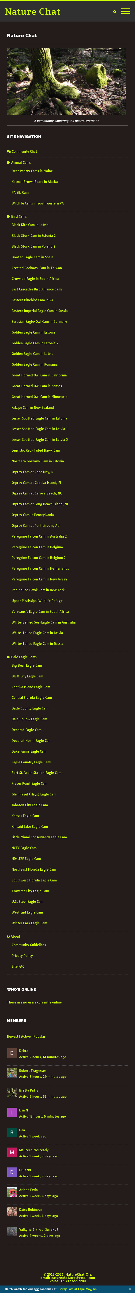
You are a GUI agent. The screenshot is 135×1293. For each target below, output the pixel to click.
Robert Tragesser (32, 1071)
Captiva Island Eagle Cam (31, 687)
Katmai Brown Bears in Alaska (35, 182)
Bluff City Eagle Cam (27, 676)
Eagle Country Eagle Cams (32, 762)
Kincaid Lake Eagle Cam (30, 827)
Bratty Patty (28, 1090)
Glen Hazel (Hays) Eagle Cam (34, 794)
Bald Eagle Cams (22, 657)
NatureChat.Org (78, 1274)
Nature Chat (33, 11)
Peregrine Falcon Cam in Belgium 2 (39, 558)
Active (26, 1036)
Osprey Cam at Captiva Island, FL (36, 483)
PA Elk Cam (20, 192)
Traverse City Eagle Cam (30, 891)
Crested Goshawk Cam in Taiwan (37, 268)
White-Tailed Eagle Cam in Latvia (37, 633)
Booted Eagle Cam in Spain (32, 257)
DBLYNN (25, 1170)
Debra (23, 1051)
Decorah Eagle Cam (26, 730)
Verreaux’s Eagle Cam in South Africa (40, 611)
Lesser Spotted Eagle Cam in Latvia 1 (40, 429)
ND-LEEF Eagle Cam (26, 859)
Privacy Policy (22, 956)
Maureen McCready (34, 1150)
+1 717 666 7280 (73, 1281)
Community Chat (22, 151)
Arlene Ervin (28, 1190)
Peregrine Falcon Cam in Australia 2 (39, 536)
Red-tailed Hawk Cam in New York (38, 590)
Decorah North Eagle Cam (31, 741)
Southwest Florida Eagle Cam (34, 880)
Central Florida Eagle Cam (32, 697)
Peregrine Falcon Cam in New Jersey (39, 579)
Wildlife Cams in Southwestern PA (38, 203)
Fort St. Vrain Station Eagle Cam (36, 773)
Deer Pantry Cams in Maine (32, 171)
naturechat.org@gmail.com (73, 1278)
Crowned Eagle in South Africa (35, 279)
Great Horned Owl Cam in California (39, 375)
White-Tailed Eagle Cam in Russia (37, 644)
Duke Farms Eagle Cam (29, 751)
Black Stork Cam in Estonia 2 (34, 236)
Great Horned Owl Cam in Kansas (37, 386)
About (13, 936)
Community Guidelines (29, 945)
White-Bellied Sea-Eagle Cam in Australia (44, 622)
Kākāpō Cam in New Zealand (33, 407)
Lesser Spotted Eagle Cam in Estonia (39, 418)
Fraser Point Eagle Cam (29, 783)
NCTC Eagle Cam (24, 848)
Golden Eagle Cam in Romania (35, 364)
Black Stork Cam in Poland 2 (33, 246)
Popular (39, 1036)
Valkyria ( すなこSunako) (38, 1229)
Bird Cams (17, 216)
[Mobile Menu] (125, 11)
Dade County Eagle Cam (30, 708)
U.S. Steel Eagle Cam (27, 901)
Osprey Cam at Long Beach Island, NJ (40, 504)
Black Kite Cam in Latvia (30, 225)
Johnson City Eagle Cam (30, 805)
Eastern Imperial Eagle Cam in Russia (40, 311)
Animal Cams (19, 162)
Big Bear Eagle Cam (27, 665)
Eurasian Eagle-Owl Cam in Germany (39, 322)
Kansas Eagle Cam (25, 816)
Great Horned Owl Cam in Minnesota (40, 397)
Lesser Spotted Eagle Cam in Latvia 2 (40, 440)
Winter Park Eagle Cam (29, 923)
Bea (22, 1130)
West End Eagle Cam (27, 912)
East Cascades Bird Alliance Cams (37, 289)
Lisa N (23, 1110)
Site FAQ (18, 966)
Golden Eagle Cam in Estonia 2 (35, 343)
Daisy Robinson (30, 1210)
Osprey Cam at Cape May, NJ (76, 1289)
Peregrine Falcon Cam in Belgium (37, 547)
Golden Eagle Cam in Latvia (32, 354)
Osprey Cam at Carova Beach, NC (37, 493)
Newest (12, 1036)
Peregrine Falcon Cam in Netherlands (40, 568)
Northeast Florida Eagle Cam (34, 869)
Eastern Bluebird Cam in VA (32, 300)
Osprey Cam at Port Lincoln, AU (36, 526)
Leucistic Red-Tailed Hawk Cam (36, 450)
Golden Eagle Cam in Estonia (34, 332)
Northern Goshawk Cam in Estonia (38, 461)
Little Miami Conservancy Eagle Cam (39, 837)
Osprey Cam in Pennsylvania (33, 515)
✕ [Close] (129, 1289)
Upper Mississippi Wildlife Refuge (37, 601)
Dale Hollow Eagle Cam (29, 719)
